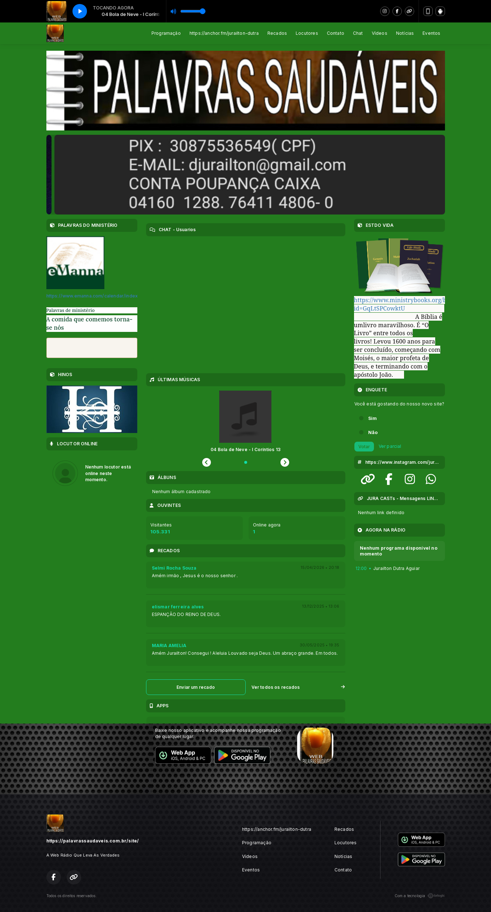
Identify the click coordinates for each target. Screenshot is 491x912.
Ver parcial (390, 446)
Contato (335, 33)
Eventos (431, 33)
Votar (364, 446)
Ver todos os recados (298, 687)
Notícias (405, 33)
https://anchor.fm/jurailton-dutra (224, 33)
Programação (166, 33)
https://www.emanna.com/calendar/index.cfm (96, 296)
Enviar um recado (195, 687)
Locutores (307, 33)
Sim (372, 418)
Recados (277, 33)
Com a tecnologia (420, 895)
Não (373, 432)
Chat (358, 33)
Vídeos (379, 33)
